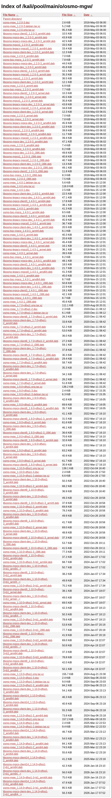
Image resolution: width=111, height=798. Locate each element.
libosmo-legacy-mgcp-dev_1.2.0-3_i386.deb (28, 167)
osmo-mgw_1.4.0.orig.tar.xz (19, 186)
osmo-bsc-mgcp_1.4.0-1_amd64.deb (24, 279)
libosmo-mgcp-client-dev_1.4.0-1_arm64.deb (28, 193)
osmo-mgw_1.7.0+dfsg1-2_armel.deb (24, 383)
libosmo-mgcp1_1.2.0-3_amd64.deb (23, 130)
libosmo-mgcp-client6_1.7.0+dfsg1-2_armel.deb (30, 379)
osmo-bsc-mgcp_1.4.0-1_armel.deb (23, 257)
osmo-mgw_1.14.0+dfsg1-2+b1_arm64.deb (27, 777)
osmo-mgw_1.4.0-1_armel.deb (20, 253)
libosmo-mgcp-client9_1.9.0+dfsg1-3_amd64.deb (31, 408)
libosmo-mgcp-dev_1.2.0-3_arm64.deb (25, 37)
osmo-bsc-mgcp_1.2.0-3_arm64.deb (23, 59)
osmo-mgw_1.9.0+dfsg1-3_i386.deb (23, 436)
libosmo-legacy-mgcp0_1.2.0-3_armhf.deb (27, 74)
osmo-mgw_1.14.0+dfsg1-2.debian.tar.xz (26, 726)
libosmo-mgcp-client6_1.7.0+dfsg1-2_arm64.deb (30, 341)
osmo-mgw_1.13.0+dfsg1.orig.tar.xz (23, 674)
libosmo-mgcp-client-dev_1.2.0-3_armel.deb (28, 111)
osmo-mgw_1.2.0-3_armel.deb (20, 115)
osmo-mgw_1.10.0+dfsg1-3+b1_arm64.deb (27, 562)
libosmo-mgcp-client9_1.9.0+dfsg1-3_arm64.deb (30, 440)
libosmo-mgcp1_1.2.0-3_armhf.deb (23, 78)
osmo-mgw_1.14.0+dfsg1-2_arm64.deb (25, 747)
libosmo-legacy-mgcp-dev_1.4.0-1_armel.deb (29, 242)
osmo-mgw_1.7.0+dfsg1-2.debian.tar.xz (25, 312)
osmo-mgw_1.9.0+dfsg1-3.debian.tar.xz (25, 394)
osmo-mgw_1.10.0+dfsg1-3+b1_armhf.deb (27, 585)
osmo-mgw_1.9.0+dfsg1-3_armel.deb (24, 460)
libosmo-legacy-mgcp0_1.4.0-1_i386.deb (26, 294)
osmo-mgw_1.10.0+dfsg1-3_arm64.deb (25, 486)
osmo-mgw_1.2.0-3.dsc (16, 22)
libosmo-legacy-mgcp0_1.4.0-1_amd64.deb (27, 271)
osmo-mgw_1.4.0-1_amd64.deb (21, 275)
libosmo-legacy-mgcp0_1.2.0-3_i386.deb (26, 160)
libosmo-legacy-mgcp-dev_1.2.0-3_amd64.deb (29, 123)
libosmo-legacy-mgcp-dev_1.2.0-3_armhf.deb (29, 63)
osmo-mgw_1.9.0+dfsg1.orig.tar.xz (22, 386)
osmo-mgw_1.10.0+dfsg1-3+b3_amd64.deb (28, 657)
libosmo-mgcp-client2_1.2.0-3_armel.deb (26, 93)
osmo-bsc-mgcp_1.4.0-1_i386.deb (22, 298)
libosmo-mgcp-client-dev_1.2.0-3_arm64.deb (28, 52)
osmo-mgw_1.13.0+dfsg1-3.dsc (21, 677)
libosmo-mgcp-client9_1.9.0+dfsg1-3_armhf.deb (30, 418)
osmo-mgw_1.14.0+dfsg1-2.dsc (21, 723)
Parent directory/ (12, 18)
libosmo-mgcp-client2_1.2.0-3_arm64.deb (26, 33)
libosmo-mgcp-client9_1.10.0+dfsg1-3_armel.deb (31, 537)
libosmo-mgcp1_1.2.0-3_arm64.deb (23, 45)
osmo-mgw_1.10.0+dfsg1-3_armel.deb (25, 527)
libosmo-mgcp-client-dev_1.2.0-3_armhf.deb (28, 82)
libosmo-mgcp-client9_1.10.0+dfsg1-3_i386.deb (30, 548)
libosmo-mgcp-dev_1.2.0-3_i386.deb (24, 152)
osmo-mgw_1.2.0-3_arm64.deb (21, 56)
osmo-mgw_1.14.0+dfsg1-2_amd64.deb (25, 743)
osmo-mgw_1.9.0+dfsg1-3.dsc (20, 390)
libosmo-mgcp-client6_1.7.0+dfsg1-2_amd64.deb (31, 358)
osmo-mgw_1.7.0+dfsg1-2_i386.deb (23, 344)
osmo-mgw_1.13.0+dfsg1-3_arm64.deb (25, 715)
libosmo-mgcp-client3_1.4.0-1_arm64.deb (26, 201)
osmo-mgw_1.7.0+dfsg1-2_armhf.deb (24, 327)
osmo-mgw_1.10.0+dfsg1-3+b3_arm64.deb (27, 640)
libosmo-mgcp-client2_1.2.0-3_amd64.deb (27, 134)
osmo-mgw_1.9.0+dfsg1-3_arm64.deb (25, 450)
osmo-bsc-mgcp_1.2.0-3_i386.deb (22, 175)
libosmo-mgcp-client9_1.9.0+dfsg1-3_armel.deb (30, 464)
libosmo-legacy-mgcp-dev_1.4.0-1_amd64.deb (29, 260)
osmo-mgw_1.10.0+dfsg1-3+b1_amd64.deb (28, 619)
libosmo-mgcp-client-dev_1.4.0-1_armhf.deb (28, 227)
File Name (9, 14)
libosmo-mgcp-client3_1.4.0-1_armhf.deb (26, 216)
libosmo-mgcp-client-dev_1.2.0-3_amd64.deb (29, 126)
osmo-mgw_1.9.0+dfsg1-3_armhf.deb (24, 422)
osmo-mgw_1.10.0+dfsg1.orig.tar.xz (23, 468)
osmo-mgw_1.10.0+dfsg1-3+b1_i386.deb (26, 630)
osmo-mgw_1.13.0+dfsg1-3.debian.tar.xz (26, 681)
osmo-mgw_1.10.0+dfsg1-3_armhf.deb (25, 506)
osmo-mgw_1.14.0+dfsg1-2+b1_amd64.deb (28, 787)
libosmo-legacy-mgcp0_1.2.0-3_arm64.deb (27, 48)
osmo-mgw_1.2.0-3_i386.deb (19, 179)
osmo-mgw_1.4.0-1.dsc (16, 190)
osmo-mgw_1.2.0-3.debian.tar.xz (21, 26)
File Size (67, 14)
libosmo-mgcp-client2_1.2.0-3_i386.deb (25, 171)
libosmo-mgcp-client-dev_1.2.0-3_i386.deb (27, 164)
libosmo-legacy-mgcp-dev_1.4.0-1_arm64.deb (29, 197)
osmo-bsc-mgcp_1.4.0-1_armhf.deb (23, 231)
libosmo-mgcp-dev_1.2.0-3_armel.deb (24, 97)
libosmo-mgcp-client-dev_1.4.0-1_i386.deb (27, 286)
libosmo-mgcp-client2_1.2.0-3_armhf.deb (26, 71)
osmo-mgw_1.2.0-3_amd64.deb (21, 145)
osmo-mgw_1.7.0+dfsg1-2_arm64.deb (25, 330)
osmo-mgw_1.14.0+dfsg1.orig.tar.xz (23, 719)
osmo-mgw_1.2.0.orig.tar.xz (19, 30)
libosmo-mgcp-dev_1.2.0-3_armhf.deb (24, 67)
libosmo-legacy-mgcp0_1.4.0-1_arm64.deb (27, 205)
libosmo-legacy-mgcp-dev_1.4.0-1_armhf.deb (29, 219)
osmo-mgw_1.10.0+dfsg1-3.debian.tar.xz (26, 475)
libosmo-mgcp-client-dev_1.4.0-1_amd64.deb (29, 268)
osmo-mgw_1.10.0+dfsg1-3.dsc (21, 472)
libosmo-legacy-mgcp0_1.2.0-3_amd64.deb (27, 138)
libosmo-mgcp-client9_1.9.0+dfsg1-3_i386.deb (29, 432)
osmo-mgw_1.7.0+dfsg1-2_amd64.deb (25, 362)
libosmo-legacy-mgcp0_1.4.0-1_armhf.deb (27, 223)
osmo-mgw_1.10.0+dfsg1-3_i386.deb (24, 551)
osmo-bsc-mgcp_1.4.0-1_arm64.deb (23, 212)
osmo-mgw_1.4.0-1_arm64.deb (21, 208)
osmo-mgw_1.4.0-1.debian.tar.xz (21, 182)
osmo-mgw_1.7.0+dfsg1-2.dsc (20, 309)
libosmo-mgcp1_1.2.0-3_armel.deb (23, 100)
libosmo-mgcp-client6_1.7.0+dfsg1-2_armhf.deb (30, 316)
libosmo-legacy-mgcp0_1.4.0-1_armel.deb (27, 249)
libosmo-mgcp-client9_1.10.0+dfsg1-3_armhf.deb (31, 503)
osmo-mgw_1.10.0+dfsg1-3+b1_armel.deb (27, 602)
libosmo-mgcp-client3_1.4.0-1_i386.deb (25, 290)
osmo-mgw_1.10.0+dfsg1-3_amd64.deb (25, 510)
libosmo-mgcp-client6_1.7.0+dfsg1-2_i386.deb (29, 355)
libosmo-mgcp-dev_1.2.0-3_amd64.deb (25, 141)
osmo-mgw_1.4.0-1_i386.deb (19, 301)
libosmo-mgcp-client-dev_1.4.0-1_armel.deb (28, 238)
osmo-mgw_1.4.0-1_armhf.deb (20, 234)
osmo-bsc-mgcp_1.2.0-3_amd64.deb (24, 149)
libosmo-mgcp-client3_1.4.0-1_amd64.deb (27, 264)
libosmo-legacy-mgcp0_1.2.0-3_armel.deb (27, 108)
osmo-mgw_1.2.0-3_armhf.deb (20, 85)
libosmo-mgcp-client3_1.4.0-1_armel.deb (26, 245)
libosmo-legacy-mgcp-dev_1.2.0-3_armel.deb (29, 104)
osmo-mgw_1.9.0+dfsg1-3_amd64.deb (25, 404)
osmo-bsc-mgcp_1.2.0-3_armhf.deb (23, 89)
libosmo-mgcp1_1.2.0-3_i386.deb (22, 156)
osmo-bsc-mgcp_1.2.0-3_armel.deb (23, 119)
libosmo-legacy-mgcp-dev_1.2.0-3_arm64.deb (29, 41)
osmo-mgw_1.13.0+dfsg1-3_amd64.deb (25, 685)
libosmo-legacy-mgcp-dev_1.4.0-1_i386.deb (28, 283)
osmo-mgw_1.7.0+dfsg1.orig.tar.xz (22, 305)
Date (86, 14)
